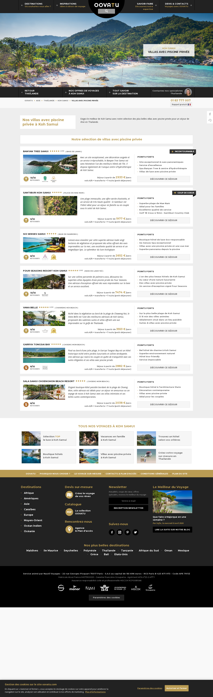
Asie (38, 101)
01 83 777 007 (181, 100)
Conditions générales (154, 473)
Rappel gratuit (181, 104)
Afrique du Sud (149, 550)
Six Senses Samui (50, 234)
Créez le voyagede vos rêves (80, 495)
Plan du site (179, 473)
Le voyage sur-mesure (87, 473)
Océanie (29, 531)
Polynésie (90, 550)
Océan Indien (33, 525)
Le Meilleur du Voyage (171, 487)
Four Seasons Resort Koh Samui (63, 270)
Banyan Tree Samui (52, 151)
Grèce (94, 554)
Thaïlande (49, 101)
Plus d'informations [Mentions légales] (95, 691)
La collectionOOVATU (78, 512)
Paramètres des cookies (149, 688)
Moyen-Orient (33, 520)
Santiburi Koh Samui (53, 192)
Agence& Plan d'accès (79, 529)
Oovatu (29, 101)
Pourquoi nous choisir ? (55, 473)
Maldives (32, 550)
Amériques (31, 498)
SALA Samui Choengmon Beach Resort (66, 381)
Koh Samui (168, 48)
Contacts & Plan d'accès (121, 473)
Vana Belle (50, 307)
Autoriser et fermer (176, 688)
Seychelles (71, 550)
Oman (168, 550)
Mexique (183, 550)
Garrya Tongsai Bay (54, 344)
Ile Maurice (51, 550)
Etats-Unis (121, 554)
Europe (28, 514)
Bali (106, 554)
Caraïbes (30, 509)
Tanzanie (127, 550)
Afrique (29, 493)
